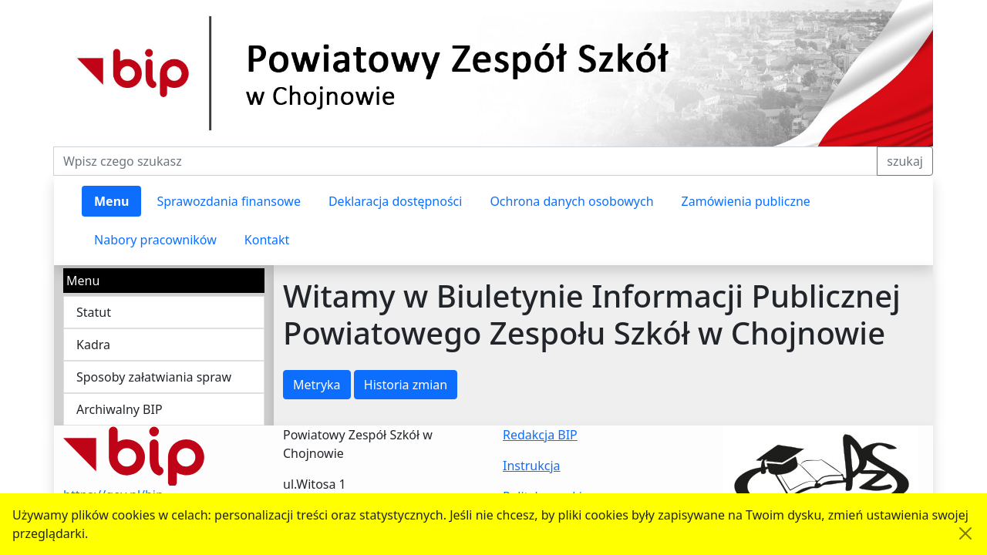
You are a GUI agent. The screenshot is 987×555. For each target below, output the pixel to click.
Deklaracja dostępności (395, 201)
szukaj (905, 161)
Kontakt (267, 239)
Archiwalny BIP (119, 409)
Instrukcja (532, 465)
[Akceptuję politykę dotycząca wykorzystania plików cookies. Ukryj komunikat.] (965, 533)
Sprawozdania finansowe (228, 201)
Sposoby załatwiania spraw (153, 376)
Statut (93, 312)
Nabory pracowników (155, 239)
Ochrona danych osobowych (571, 201)
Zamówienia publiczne (746, 201)
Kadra (93, 344)
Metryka (317, 384)
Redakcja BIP (540, 434)
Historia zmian (405, 384)
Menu (111, 201)
